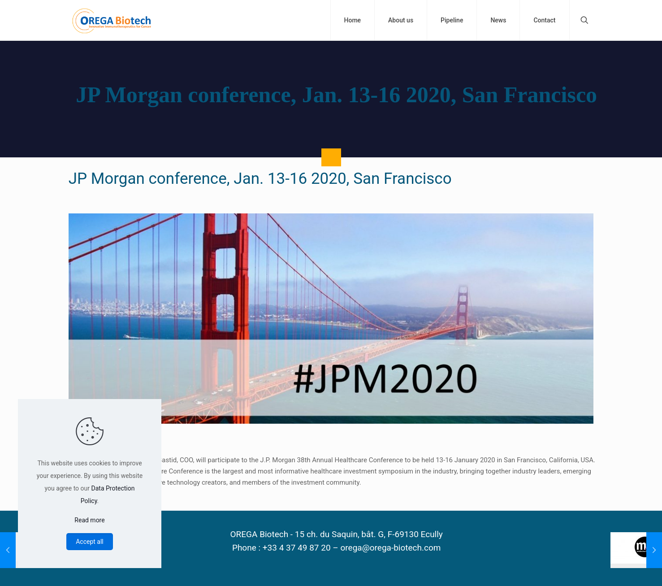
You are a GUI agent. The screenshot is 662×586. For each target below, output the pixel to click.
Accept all (90, 541)
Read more (89, 520)
